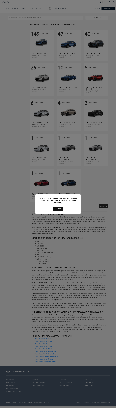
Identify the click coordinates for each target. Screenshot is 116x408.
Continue (57, 208)
